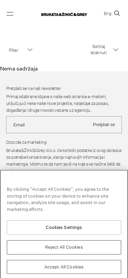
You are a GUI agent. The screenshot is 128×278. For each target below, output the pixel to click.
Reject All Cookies (64, 248)
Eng (107, 13)
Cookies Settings (64, 228)
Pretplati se (104, 124)
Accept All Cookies (64, 268)
